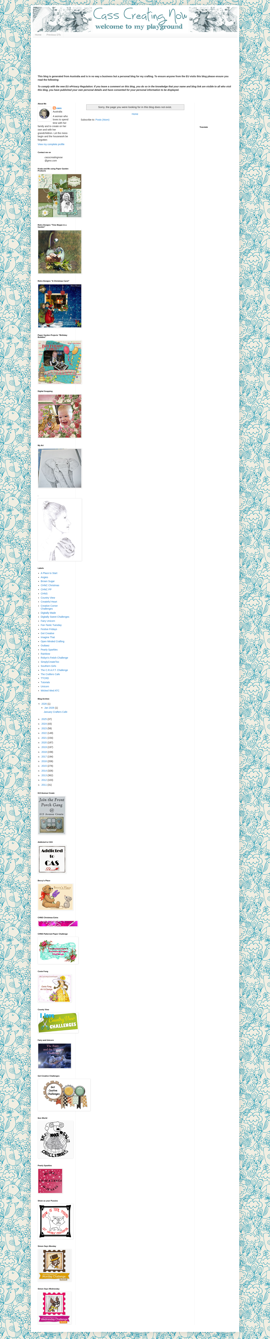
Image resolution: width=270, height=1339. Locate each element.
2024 (44, 723)
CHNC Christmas (50, 585)
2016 (44, 761)
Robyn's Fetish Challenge (54, 657)
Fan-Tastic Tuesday (51, 625)
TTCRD (45, 678)
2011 (44, 784)
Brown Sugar (48, 581)
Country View (48, 597)
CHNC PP (46, 589)
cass (59, 108)
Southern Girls (48, 666)
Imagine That (48, 637)
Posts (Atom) (103, 119)
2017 (44, 756)
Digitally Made (48, 612)
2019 (44, 747)
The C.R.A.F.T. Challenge (54, 670)
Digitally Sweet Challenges (55, 616)
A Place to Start (49, 573)
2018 (44, 752)
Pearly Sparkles (49, 649)
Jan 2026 (49, 707)
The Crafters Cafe (50, 674)
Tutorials (45, 682)
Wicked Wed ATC (50, 690)
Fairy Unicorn (48, 621)
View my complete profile (51, 144)
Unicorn (45, 686)
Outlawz (45, 645)
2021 (44, 737)
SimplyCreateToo (50, 661)
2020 (44, 742)
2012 (44, 780)
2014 (44, 770)
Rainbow (45, 653)
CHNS (44, 593)
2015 (44, 766)
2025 (44, 719)
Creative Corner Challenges (49, 607)
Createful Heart (49, 601)
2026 (44, 703)
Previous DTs (53, 34)
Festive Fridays (49, 629)
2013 (44, 775)
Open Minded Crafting (52, 641)
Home (38, 34)
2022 (44, 733)
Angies (44, 577)
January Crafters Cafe (55, 712)
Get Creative (47, 633)
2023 (44, 728)
